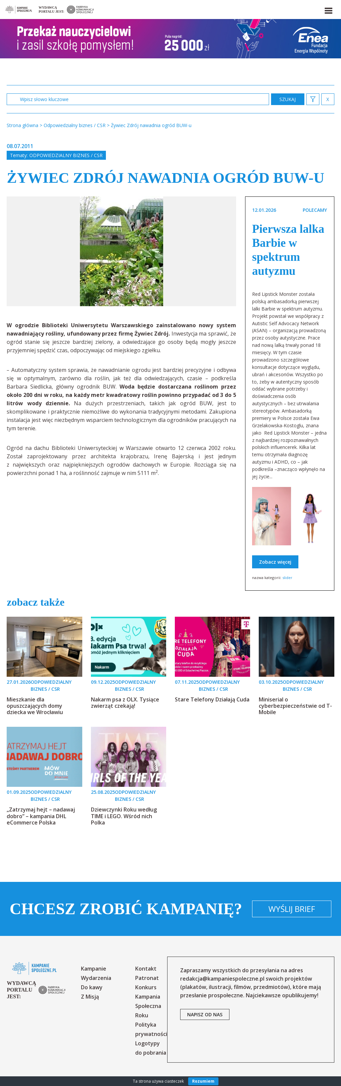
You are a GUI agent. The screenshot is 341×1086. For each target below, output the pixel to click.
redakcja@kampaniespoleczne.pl (222, 978)
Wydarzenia (96, 978)
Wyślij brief (291, 908)
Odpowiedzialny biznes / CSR (66, 155)
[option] (121, 251)
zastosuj (287, 99)
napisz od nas (204, 1014)
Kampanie (93, 968)
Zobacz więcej (275, 562)
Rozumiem (203, 1081)
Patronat (147, 978)
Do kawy (92, 987)
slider (287, 577)
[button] (328, 9)
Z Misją (90, 996)
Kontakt (146, 968)
